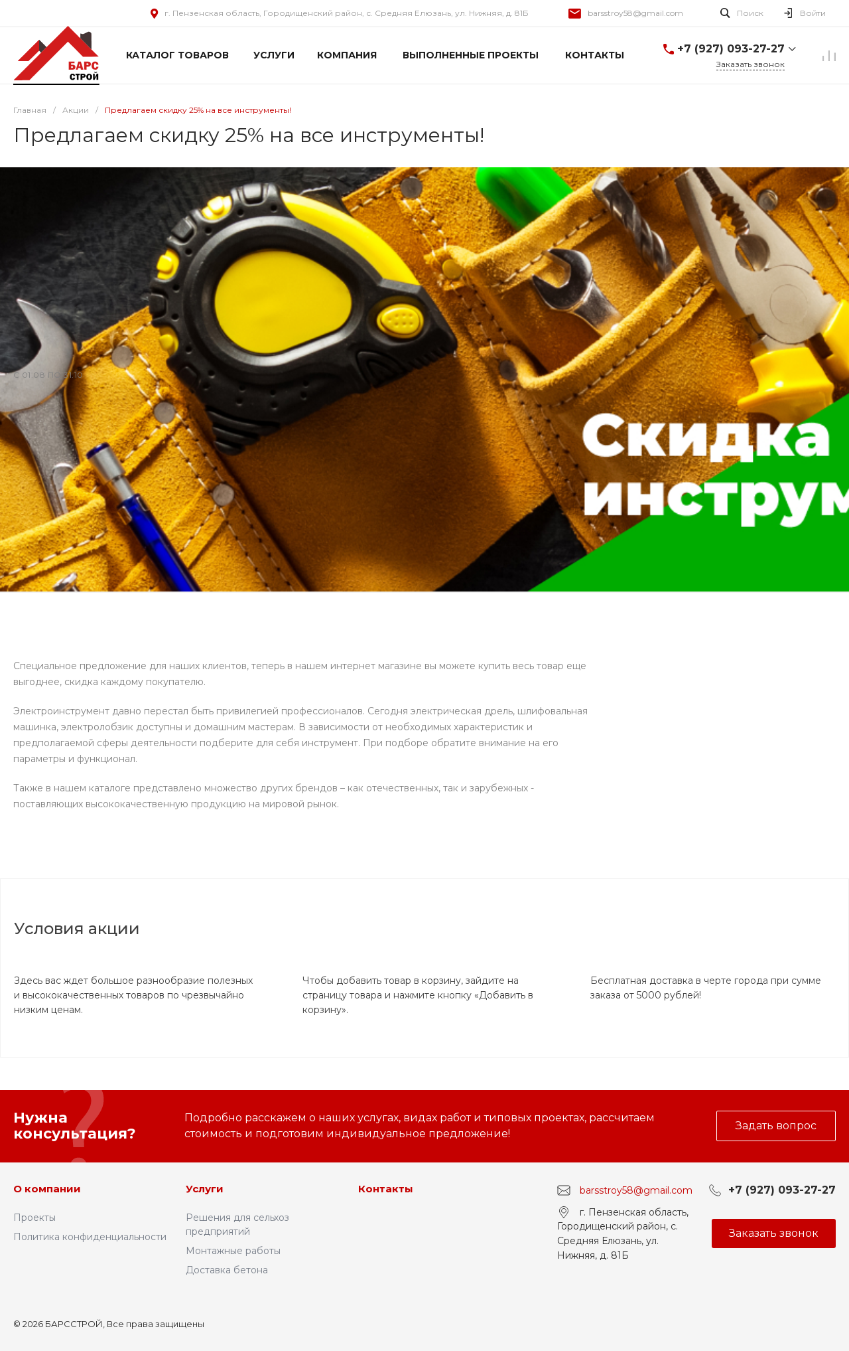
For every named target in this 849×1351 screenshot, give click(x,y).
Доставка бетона (227, 1270)
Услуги (205, 1188)
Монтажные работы (233, 1251)
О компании (47, 1188)
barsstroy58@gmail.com (635, 13)
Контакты (385, 1188)
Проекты (34, 1218)
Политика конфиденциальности (89, 1237)
